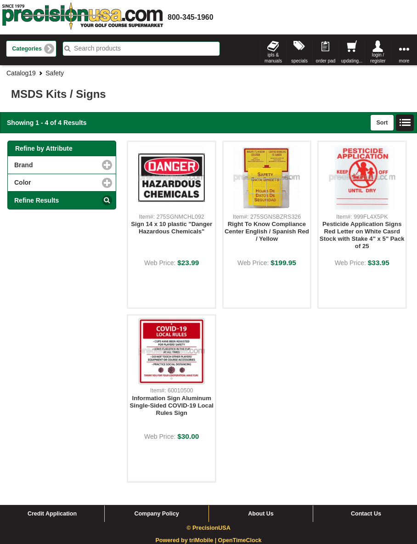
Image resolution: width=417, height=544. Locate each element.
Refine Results (36, 200)
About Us (261, 513)
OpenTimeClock (240, 540)
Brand (61, 165)
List (405, 122)
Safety (54, 73)
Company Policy (156, 513)
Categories (27, 48)
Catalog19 (21, 73)
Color (60, 182)
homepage (82, 17)
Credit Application (52, 513)
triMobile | (203, 540)
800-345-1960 (191, 17)
